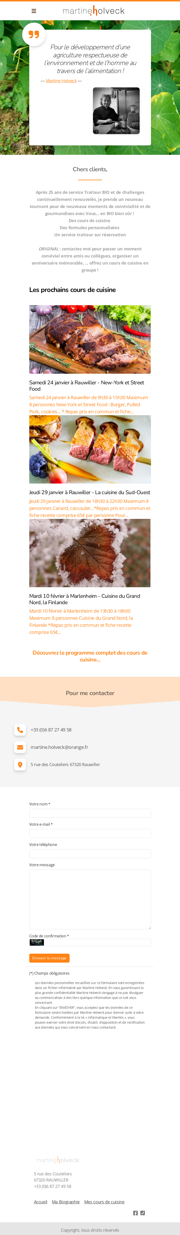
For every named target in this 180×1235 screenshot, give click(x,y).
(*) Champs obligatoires (49, 973)
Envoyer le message (49, 958)
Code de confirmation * (49, 936)
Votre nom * (39, 804)
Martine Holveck (61, 80)
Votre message (42, 864)
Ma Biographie (66, 1202)
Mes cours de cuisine (104, 1202)
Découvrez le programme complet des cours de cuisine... (90, 656)
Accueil (41, 1202)
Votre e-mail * (41, 824)
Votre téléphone (43, 844)
